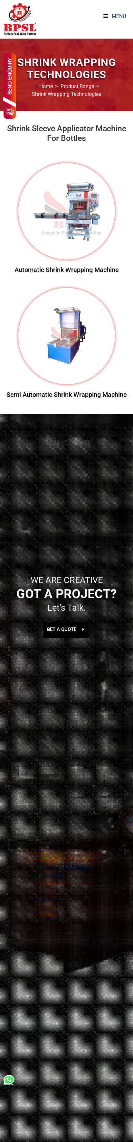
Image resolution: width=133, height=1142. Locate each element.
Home (46, 86)
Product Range (77, 86)
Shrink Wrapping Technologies (66, 94)
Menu (114, 16)
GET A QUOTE (66, 629)
